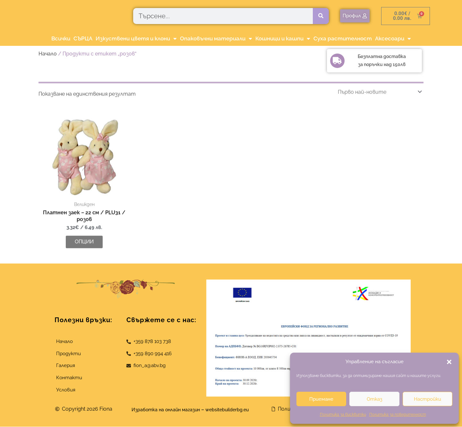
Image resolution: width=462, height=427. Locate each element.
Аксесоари (393, 39)
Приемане (321, 399)
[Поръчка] (379, 107)
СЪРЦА (82, 38)
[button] (449, 362)
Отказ (374, 399)
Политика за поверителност (397, 414)
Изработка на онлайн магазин (162, 410)
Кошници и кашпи (282, 39)
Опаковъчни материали (216, 39)
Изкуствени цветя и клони (136, 39)
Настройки (427, 399)
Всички (60, 38)
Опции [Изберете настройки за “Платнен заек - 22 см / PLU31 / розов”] (84, 257)
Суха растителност (342, 38)
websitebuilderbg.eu (233, 410)
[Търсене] (321, 16)
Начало (47, 54)
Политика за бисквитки (343, 414)
